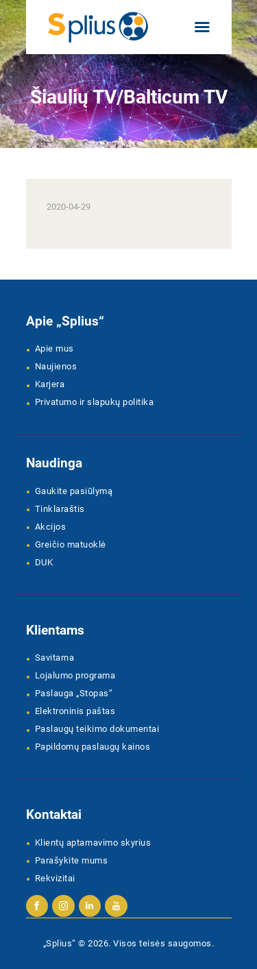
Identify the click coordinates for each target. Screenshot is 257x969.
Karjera (50, 384)
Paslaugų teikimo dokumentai (97, 729)
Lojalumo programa (75, 675)
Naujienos (56, 366)
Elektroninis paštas (75, 711)
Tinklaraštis (60, 509)
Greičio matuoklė (70, 544)
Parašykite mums (71, 860)
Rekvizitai (55, 878)
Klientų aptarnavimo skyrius (93, 842)
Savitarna (55, 657)
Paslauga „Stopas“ (74, 693)
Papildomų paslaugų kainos (93, 746)
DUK (44, 562)
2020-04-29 (68, 206)
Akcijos (50, 527)
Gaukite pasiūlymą (74, 491)
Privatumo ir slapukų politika (94, 402)
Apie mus (54, 348)
